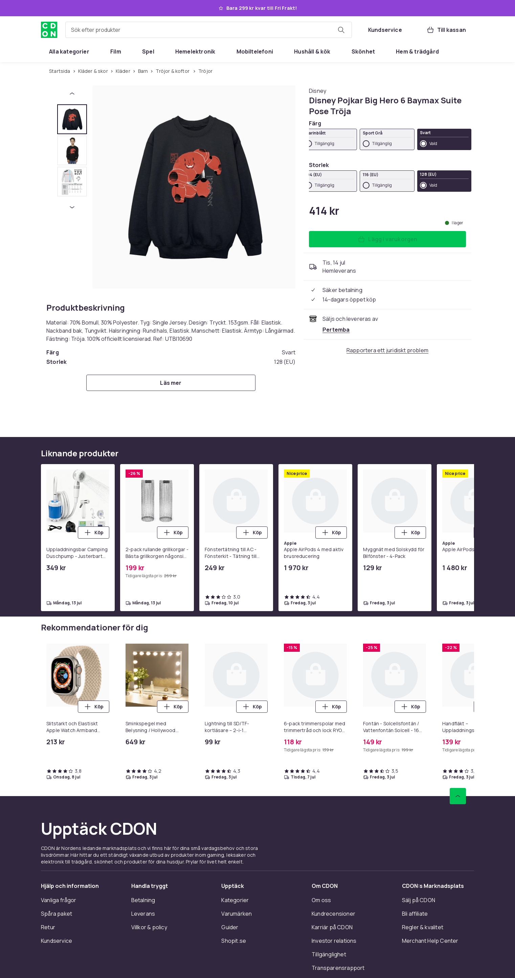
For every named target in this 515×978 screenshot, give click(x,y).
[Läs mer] (170, 383)
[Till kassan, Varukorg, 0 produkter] (446, 30)
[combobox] (208, 30)
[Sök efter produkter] (341, 30)
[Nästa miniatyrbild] (72, 207)
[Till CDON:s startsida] (49, 30)
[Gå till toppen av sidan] (458, 796)
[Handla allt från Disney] (317, 91)
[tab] (72, 119)
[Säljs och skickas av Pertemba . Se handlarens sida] (336, 330)
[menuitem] (69, 51)
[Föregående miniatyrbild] (72, 93)
